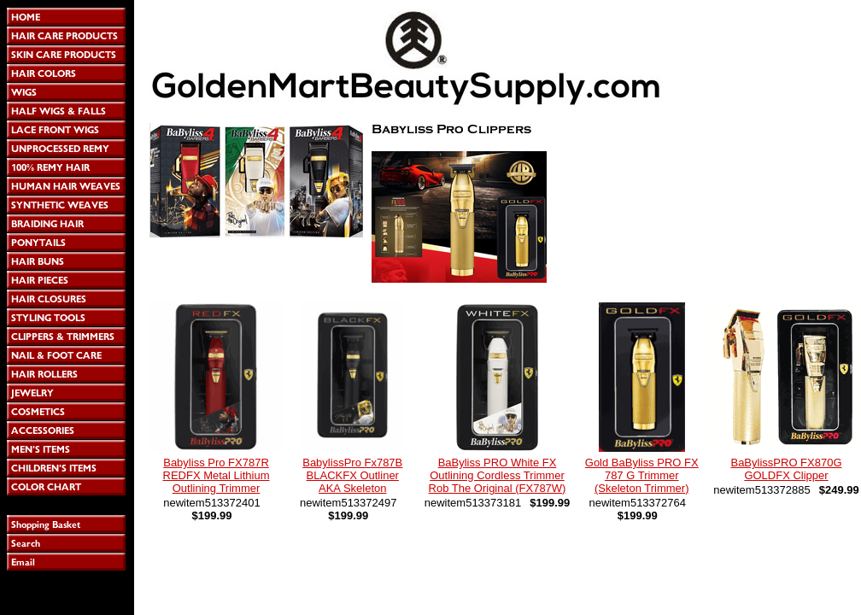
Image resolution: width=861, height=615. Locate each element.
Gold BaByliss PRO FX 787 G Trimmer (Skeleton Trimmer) (642, 475)
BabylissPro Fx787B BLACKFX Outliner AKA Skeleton (352, 475)
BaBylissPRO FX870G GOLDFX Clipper (785, 469)
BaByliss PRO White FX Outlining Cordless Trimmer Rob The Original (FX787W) (497, 475)
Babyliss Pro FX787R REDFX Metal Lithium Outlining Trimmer (216, 475)
